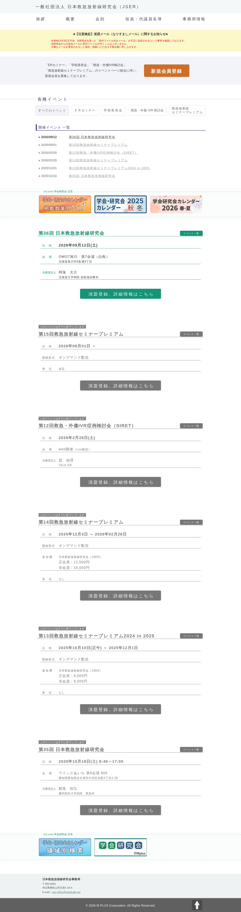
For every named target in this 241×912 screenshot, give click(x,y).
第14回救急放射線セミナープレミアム (98, 160)
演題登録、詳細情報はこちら (121, 294)
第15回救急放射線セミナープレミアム (98, 145)
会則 (100, 19)
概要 (70, 19)
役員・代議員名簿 (143, 19)
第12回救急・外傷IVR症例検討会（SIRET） (103, 152)
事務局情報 (194, 19)
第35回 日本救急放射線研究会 (92, 176)
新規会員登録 (166, 71)
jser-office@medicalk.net (66, 892)
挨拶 (40, 19)
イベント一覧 (191, 233)
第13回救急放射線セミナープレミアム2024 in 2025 (109, 168)
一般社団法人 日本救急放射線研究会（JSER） (88, 6)
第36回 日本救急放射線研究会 (92, 137)
